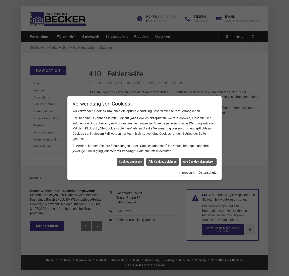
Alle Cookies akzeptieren (198, 159)
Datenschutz (208, 170)
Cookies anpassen (130, 159)
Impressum (186, 170)
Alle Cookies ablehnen (163, 159)
